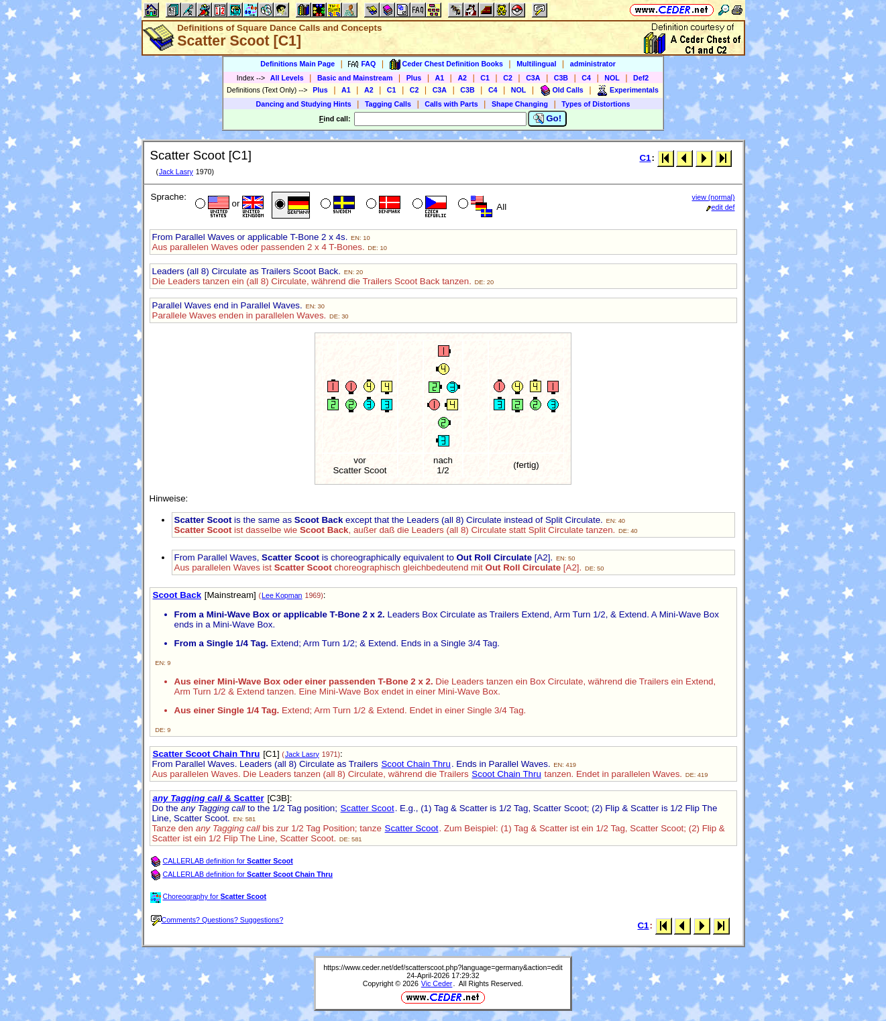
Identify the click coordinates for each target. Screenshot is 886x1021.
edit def (720, 207)
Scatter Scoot (367, 808)
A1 (440, 78)
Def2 (641, 78)
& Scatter (208, 798)
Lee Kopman (282, 595)
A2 (462, 78)
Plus (414, 78)
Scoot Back (177, 595)
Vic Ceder (437, 983)
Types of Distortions (595, 104)
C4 (586, 78)
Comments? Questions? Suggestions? (217, 920)
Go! (547, 118)
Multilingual (536, 64)
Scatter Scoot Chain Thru (206, 754)
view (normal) (713, 197)
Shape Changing (520, 104)
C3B (561, 78)
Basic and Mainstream (355, 78)
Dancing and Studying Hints (303, 104)
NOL (612, 78)
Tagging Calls (388, 104)
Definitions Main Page (297, 64)
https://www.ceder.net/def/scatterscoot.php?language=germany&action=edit (443, 967)
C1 (485, 78)
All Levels (287, 78)
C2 (507, 78)
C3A (533, 78)
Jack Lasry (176, 172)
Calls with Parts (451, 104)
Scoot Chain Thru (415, 764)
